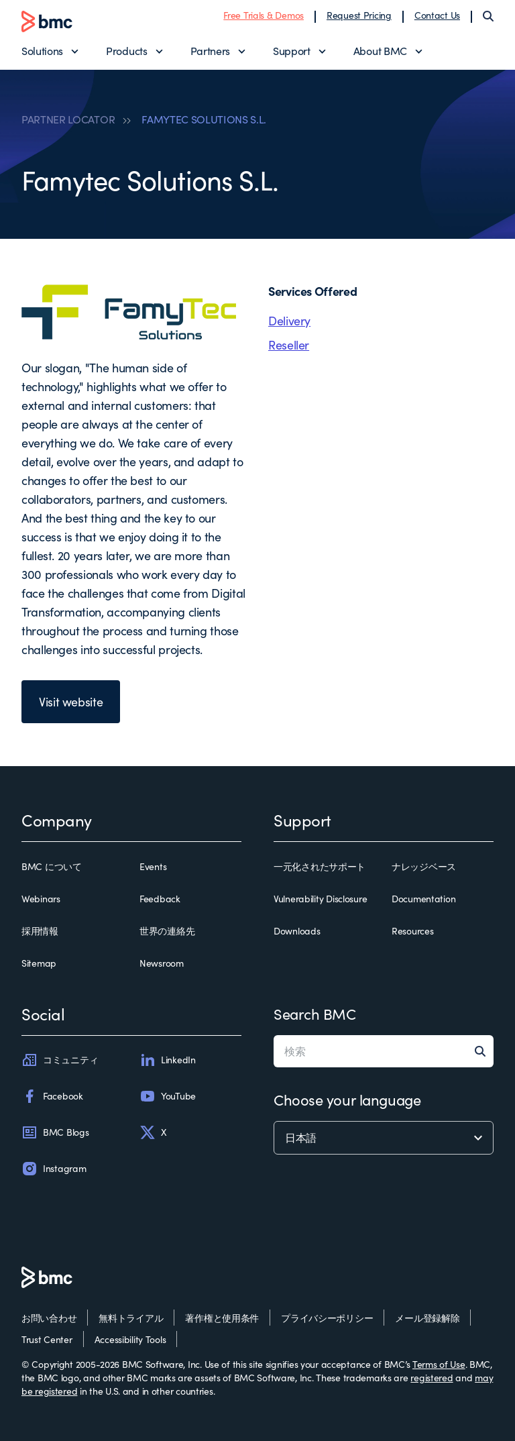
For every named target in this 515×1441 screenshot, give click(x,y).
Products (126, 51)
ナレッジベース (424, 866)
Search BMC (315, 1014)
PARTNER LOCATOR (68, 119)
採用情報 (39, 930)
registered (431, 1377)
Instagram (53, 1169)
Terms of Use (438, 1364)
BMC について (51, 866)
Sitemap (38, 963)
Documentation (423, 898)
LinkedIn (167, 1060)
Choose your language (347, 1099)
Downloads (297, 930)
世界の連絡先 (166, 930)
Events (152, 866)
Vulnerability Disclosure (320, 898)
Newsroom (161, 963)
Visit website (71, 702)
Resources (412, 930)
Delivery (289, 321)
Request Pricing (359, 15)
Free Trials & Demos (263, 15)
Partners (210, 51)
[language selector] (384, 1138)
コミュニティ (59, 1060)
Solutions (42, 51)
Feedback (159, 898)
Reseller (288, 345)
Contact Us (437, 15)
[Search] (488, 16)
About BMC (380, 51)
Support (291, 51)
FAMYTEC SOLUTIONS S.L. (203, 119)
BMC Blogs (55, 1132)
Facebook (52, 1096)
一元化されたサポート (319, 866)
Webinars (40, 898)
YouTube (167, 1096)
